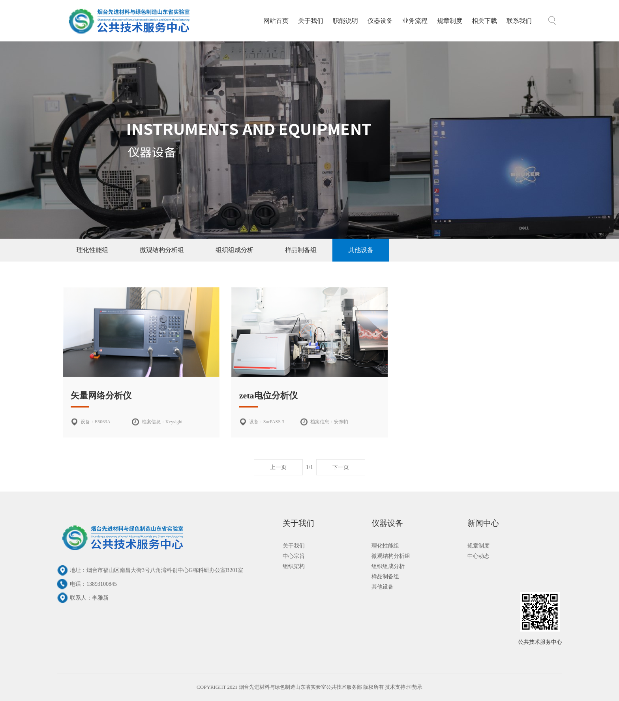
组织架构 (294, 566)
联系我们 (519, 20)
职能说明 (345, 20)
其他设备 (360, 250)
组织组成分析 (234, 250)
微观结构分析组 (162, 250)
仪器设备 (380, 20)
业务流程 (415, 20)
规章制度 (449, 20)
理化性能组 (92, 250)
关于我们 (310, 20)
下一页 (340, 467)
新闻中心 (483, 523)
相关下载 (484, 20)
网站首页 (276, 20)
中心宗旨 (294, 556)
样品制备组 (301, 250)
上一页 (278, 467)
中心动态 (478, 556)
